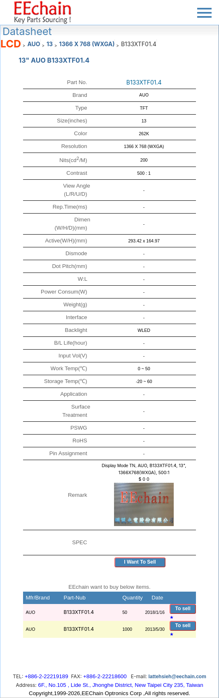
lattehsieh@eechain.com (177, 676)
